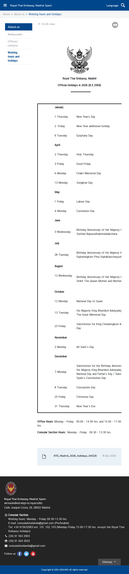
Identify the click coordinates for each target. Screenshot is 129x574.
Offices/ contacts (13, 43)
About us (19, 14)
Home (6, 14)
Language (112, 5)
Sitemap (109, 562)
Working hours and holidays (45, 14)
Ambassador (15, 34)
